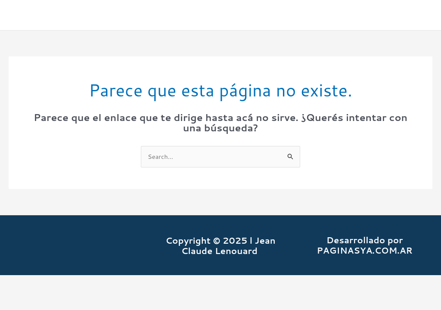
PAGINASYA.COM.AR (364, 251)
